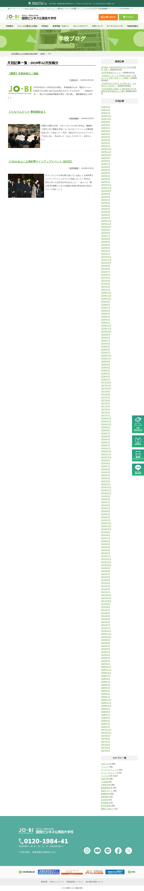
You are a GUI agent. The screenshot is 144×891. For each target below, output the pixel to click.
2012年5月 (105, 580)
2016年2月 (105, 445)
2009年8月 (105, 679)
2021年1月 (105, 290)
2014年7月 (105, 502)
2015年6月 (105, 469)
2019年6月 (105, 344)
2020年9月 (105, 302)
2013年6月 (105, 541)
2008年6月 (105, 718)
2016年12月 (106, 418)
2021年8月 (105, 269)
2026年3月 (105, 110)
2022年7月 (105, 236)
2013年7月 (105, 538)
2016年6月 (105, 436)
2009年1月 (105, 697)
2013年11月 (106, 526)
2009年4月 (105, 691)
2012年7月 (105, 574)
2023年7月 (105, 200)
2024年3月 (105, 176)
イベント (105, 767)
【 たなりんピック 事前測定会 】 (27, 111)
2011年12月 (106, 595)
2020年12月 (106, 293)
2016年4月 (105, 439)
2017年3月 (105, 409)
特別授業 (105, 803)
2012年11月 (106, 562)
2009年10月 (106, 673)
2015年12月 (106, 451)
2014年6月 (105, 505)
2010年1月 (105, 664)
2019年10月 (106, 332)
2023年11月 (106, 188)
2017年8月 (105, 394)
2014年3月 (105, 514)
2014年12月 (106, 487)
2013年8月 (105, 535)
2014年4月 (105, 511)
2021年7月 (105, 272)
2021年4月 (105, 281)
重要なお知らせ (107, 809)
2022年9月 (105, 230)
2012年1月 (105, 592)
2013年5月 (105, 544)
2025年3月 (105, 140)
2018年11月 (106, 358)
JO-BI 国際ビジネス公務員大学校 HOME (24, 54)
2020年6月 (105, 311)
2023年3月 (105, 212)
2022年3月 (105, 248)
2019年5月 (105, 347)
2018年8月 (105, 364)
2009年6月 (105, 685)
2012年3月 (105, 586)
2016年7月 (105, 433)
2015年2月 (105, 481)
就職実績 (105, 794)
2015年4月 (105, 475)
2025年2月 (105, 143)
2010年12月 (106, 631)
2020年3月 (105, 320)
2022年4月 (105, 245)
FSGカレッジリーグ (57, 882)
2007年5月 (105, 748)
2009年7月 (105, 682)
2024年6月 (105, 167)
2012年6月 (105, 577)
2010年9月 (105, 640)
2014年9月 (105, 496)
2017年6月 (105, 400)
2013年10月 (106, 529)
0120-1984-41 (47, 841)
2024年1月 (105, 182)
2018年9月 (105, 361)
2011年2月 (105, 625)
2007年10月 (106, 733)
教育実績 (105, 797)
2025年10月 (106, 119)
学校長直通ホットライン (74, 882)
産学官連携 (74, 118)
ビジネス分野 (107, 776)
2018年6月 (105, 367)
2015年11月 (106, 454)
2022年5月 (105, 242)
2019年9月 (105, 335)
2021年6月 (105, 275)
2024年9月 (105, 158)
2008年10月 (106, 706)
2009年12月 (106, 667)
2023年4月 (105, 209)
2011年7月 (105, 610)
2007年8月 (105, 739)
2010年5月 (105, 652)
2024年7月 (105, 164)
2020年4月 (105, 317)
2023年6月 (105, 203)
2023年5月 (105, 206)
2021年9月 (105, 266)
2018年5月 (105, 370)
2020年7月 (105, 308)
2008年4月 (105, 724)
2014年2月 (105, 517)
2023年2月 (105, 215)
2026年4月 (105, 107)
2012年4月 (105, 583)
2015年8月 (105, 463)
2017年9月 (105, 391)
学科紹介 (45, 26)
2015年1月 (105, 484)
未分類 (104, 800)
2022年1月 (105, 254)
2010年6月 (105, 649)
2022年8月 (105, 233)
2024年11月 (106, 152)
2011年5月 (105, 616)
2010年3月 (105, 658)
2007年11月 (106, 730)
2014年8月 (105, 499)
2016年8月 (105, 430)
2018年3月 (105, 376)
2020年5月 (105, 314)
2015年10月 (106, 457)
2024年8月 (105, 161)
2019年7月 (105, 341)
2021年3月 (105, 284)
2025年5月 (105, 134)
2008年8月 (105, 712)
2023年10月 (106, 191)
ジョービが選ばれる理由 (27, 26)
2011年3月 (105, 622)
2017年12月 (106, 382)
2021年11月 (106, 260)
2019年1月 (105, 352)
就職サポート (107, 791)
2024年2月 (105, 179)
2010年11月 (106, 634)
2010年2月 (105, 661)
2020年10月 (106, 299)
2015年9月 (105, 460)
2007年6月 (105, 745)
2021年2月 (105, 287)
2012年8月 (105, 571)
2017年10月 (106, 388)
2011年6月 (105, 613)
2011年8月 (105, 607)
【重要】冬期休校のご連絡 (23, 73)
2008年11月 (106, 703)
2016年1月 (105, 448)
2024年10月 (106, 155)
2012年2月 (105, 589)
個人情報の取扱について (94, 882)
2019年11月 (106, 329)
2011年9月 (105, 604)
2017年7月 (105, 397)
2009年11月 (106, 670)
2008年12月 (106, 700)
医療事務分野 (107, 788)
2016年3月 (105, 442)
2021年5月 (105, 278)
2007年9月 (105, 736)
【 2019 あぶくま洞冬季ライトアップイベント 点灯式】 (40, 161)
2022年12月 (106, 221)
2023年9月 (105, 194)
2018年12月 (106, 355)
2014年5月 (105, 508)
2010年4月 (105, 655)
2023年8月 (105, 197)
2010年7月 (105, 646)
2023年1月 (105, 218)
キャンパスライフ (108, 773)
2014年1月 (105, 520)
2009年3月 (105, 694)
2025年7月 (105, 128)
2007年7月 (105, 742)
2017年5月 (105, 403)
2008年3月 (105, 727)
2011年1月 (105, 628)
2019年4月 (105, 349)
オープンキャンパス (115, 26)
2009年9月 (105, 676)
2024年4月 (105, 173)
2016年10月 (106, 424)
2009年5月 (105, 688)
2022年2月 (105, 251)
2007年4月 (105, 751)
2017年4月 (105, 406)
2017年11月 (106, 385)
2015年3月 (105, 478)
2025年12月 (106, 116)
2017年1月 (105, 415)
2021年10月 (106, 263)
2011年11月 (106, 598)
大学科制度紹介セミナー (111, 73)
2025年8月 (105, 125)
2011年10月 (106, 601)
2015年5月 (105, 472)
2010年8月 (105, 643)
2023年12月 (106, 185)
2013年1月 (105, 556)
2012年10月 (106, 565)
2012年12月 (106, 559)
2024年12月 (106, 149)
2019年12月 (106, 326)
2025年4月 (105, 137)
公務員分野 (106, 785)
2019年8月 (105, 338)
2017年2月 (105, 412)
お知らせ (74, 80)
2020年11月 (106, 296)
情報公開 (44, 882)
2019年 (42, 54)
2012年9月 (105, 568)
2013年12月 (106, 523)
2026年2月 (105, 113)
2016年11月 (106, 421)
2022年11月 (106, 224)
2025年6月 (105, 131)
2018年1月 (105, 379)
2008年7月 (105, 715)
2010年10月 (106, 637)
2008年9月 (105, 709)
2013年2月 (105, 553)
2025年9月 (105, 122)
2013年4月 (105, 547)
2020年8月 (105, 305)
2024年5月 (105, 170)
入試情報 (105, 782)
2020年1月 (105, 323)
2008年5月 (105, 721)
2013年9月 (105, 532)
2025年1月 (105, 146)
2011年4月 (105, 619)
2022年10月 (106, 227)
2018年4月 (105, 373)
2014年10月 (106, 493)
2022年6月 (105, 239)
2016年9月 (105, 427)
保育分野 (105, 779)
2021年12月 (106, 257)
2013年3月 (105, 550)
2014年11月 (106, 490)
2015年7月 (105, 466)
